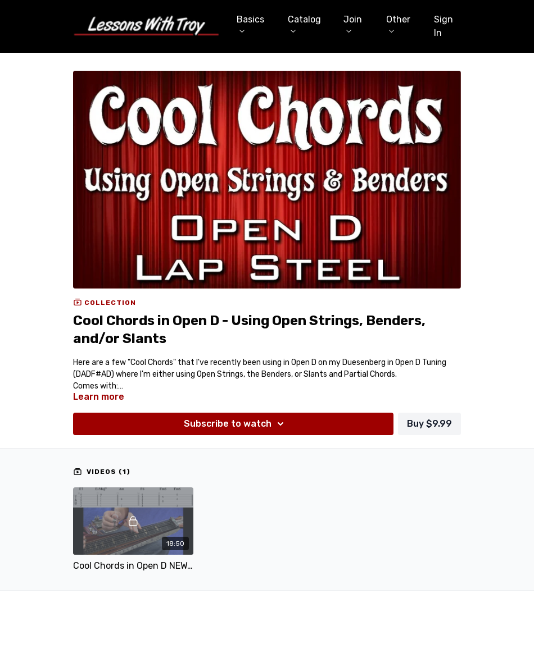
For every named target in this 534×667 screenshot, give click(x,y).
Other (398, 23)
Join (352, 23)
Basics (250, 23)
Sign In (443, 26)
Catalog (304, 23)
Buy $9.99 (429, 423)
